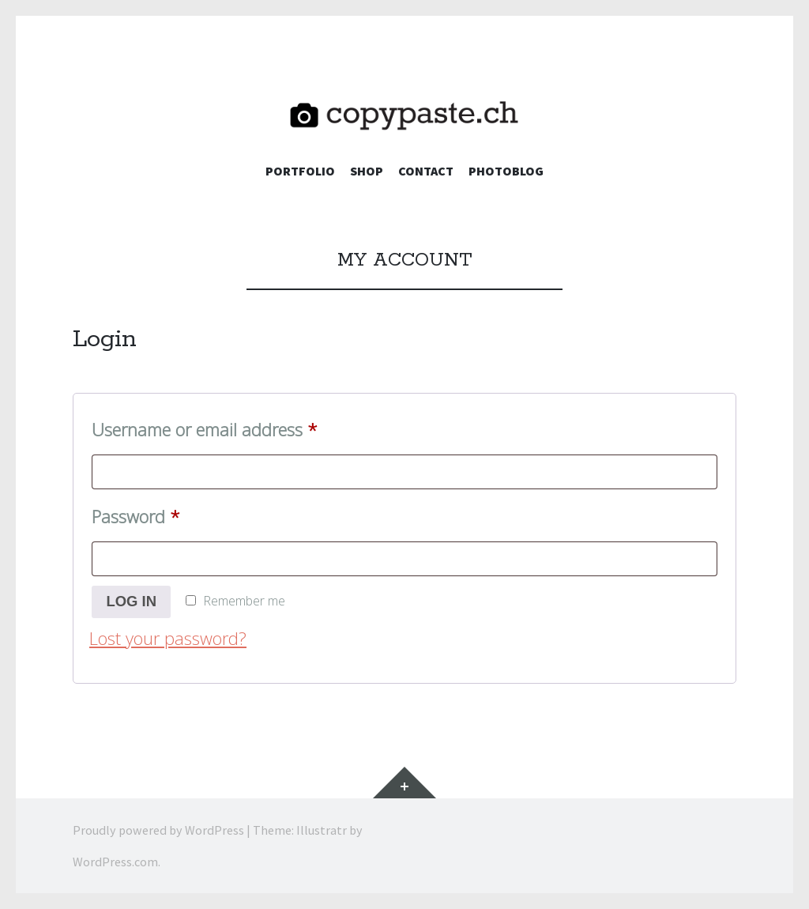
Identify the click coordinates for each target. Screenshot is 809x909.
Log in (139, 599)
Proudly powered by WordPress (158, 830)
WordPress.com (115, 861)
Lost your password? (167, 638)
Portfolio (300, 171)
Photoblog (506, 171)
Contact (425, 171)
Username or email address (238, 426)
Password (169, 510)
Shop (366, 171)
